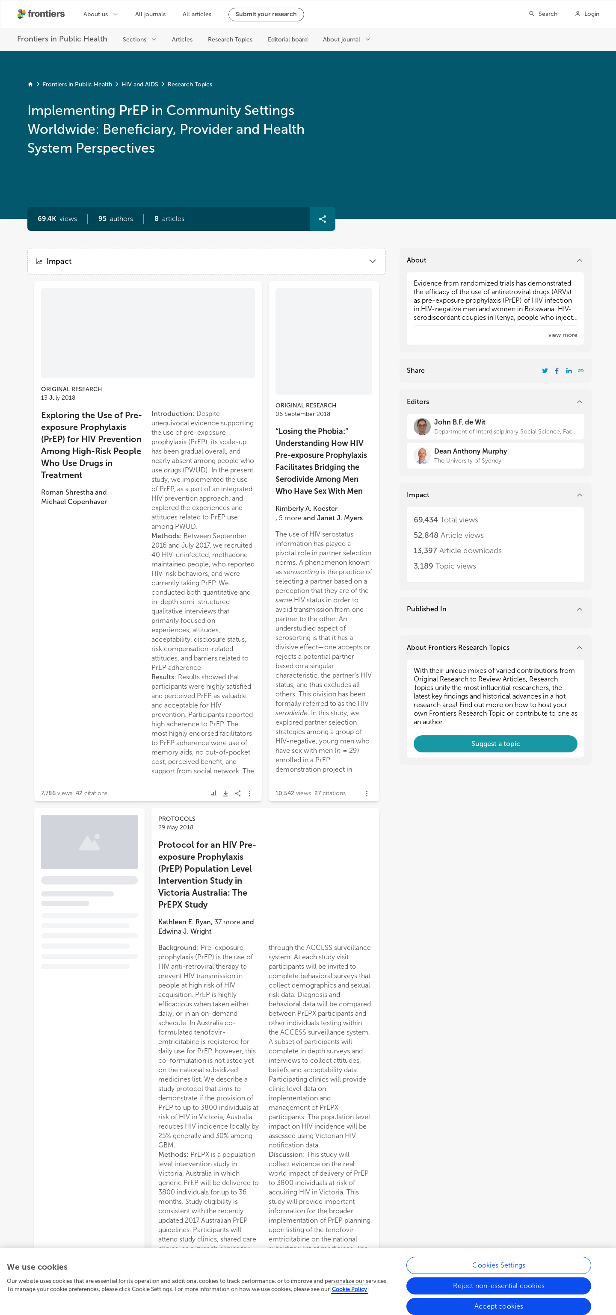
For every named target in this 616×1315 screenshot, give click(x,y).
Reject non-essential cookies (498, 1292)
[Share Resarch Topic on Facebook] (557, 370)
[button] (115, 219)
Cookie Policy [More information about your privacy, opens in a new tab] (349, 1295)
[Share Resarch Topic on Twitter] (545, 370)
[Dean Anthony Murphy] (495, 456)
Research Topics (190, 84)
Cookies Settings (498, 1271)
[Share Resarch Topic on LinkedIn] (569, 370)
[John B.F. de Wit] (495, 426)
